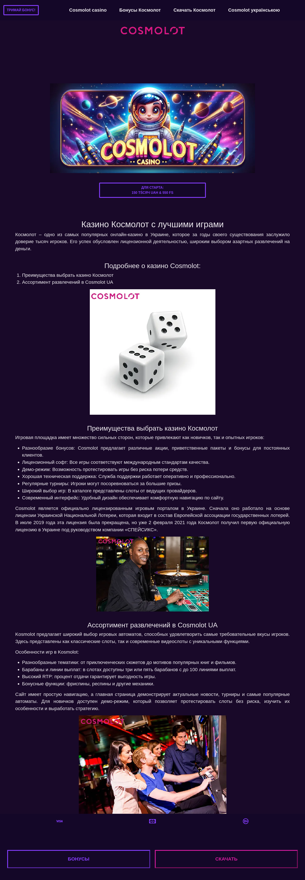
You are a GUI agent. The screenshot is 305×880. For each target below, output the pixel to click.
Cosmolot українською (254, 10)
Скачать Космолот (194, 10)
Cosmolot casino (88, 10)
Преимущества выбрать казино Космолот (68, 275)
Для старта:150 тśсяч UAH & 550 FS (152, 190)
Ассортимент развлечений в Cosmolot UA (67, 282)
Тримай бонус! (21, 10)
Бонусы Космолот (140, 10)
